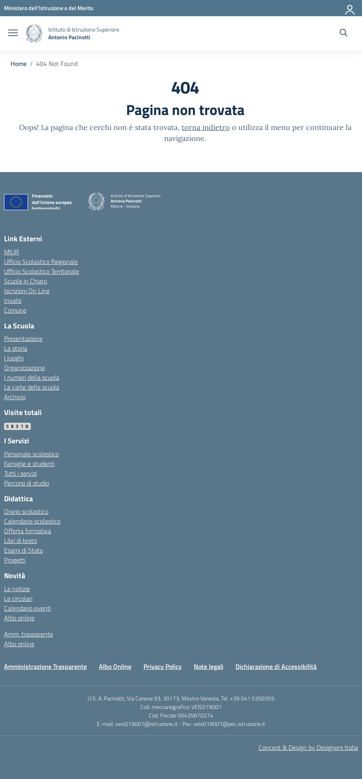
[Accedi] (350, 8)
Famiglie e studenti (29, 463)
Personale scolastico (31, 454)
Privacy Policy (163, 666)
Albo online (19, 618)
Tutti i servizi (20, 473)
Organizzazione (24, 367)
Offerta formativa (27, 531)
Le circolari (18, 598)
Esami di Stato (23, 550)
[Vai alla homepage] (34, 33)
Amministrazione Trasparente (45, 666)
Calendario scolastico (32, 521)
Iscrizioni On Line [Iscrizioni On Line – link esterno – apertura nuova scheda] (26, 291)
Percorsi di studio (26, 483)
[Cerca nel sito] (343, 33)
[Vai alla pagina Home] (19, 63)
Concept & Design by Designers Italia (308, 747)
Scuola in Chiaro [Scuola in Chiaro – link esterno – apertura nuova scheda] (25, 281)
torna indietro (206, 127)
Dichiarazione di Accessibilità (276, 666)
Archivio (15, 397)
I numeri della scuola (31, 377)
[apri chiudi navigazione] (13, 33)
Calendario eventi (27, 608)
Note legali (208, 666)
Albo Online (115, 666)
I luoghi (14, 358)
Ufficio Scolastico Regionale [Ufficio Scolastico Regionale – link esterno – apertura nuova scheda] (41, 261)
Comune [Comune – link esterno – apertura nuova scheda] (15, 310)
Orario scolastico (26, 511)
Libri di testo (20, 540)
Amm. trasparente (28, 634)
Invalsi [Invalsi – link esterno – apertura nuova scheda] (12, 300)
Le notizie (17, 589)
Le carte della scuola (31, 387)
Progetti (15, 560)
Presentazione (23, 338)
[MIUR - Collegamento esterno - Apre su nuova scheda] (48, 8)
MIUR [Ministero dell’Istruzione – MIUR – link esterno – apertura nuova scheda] (11, 252)
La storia (15, 348)
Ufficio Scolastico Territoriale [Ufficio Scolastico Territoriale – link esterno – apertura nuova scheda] (41, 271)
